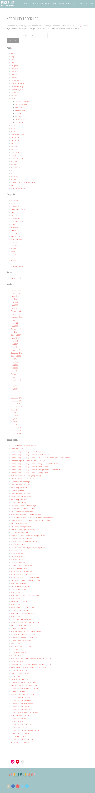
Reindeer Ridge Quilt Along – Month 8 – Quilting (30, 452)
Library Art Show (17, 448)
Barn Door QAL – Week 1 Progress (24, 613)
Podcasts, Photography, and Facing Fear (26, 529)
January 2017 (16, 350)
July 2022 (14, 299)
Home (13, 125)
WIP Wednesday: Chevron (21, 706)
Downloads (15, 206)
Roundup (14, 248)
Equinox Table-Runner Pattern (22, 496)
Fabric (13, 212)
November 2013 (17, 401)
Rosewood (15, 164)
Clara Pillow (16, 74)
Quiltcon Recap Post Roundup (22, 538)
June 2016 (15, 362)
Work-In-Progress (18, 266)
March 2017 (15, 347)
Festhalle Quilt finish (19, 490)
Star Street (15, 176)
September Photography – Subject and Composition (31, 667)
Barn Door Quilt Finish (19, 583)
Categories (15, 65)
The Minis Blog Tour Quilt (21, 532)
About (13, 53)
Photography (16, 236)
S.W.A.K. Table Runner (19, 502)
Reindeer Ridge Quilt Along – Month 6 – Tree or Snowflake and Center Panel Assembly (45, 457)
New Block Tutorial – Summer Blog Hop (26, 505)
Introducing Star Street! (20, 487)
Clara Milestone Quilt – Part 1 (23, 493)
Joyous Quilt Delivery (19, 628)
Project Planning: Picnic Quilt (22, 715)
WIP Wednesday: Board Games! (23, 574)
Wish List (14, 263)
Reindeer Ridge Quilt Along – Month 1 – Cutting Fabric (32, 472)
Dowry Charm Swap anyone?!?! (23, 640)
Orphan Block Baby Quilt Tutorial (24, 478)
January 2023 (16, 293)
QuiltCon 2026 (17, 155)
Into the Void (20, 107)
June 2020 (15, 323)
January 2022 (16, 314)
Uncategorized (17, 257)
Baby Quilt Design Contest (21, 673)
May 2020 (15, 326)
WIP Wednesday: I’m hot (20, 718)
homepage (78, 26)
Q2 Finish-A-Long (18, 721)
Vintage (14, 260)
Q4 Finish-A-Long (18, 661)
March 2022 (15, 308)
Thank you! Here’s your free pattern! (25, 182)
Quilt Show (15, 245)
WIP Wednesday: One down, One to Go (26, 730)
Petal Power (16, 146)
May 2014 (15, 389)
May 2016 (15, 365)
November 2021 (17, 317)
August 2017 (16, 338)
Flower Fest (15, 92)
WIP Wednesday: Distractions (23, 709)
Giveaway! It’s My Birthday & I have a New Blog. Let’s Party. (34, 664)
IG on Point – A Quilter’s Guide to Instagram (28, 514)
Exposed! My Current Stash (21, 697)
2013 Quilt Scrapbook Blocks (22, 625)
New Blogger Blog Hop (20, 568)
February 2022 (16, 311)
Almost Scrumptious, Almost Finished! (25, 634)
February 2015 (16, 380)
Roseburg (19, 116)
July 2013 (14, 413)
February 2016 (16, 374)
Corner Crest (16, 80)
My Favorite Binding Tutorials (22, 526)
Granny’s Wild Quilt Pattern (22, 727)
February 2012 (16, 428)
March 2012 (15, 425)
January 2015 (16, 383)
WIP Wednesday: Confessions (23, 724)
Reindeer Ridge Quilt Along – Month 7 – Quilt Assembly (33, 454)
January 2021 (16, 320)
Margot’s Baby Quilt (19, 562)
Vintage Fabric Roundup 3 (21, 742)
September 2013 (17, 407)
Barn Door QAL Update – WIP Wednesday (27, 595)
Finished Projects (18, 89)
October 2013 (16, 404)
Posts (13, 149)
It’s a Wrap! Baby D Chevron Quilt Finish (27, 694)
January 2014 (16, 395)
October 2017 (16, 335)
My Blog (14, 143)
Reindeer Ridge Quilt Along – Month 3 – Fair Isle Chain (32, 466)
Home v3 (14, 131)
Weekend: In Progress (19, 691)
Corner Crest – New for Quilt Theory (25, 508)
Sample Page (16, 167)
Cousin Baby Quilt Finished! (22, 733)
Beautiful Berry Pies (19, 559)
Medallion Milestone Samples (22, 481)
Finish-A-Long (16, 218)
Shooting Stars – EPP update (22, 646)
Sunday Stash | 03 (17, 598)
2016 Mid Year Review (20, 523)
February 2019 (16, 329)
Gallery (14, 98)
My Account (15, 137)
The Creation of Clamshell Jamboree (25, 445)
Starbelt (14, 179)
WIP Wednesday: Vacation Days (23, 739)
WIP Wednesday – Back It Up (22, 571)
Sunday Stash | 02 (17, 604)
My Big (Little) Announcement (22, 586)
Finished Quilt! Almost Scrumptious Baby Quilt (29, 631)
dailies (13, 203)
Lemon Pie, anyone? (18, 556)
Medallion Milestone (19, 134)
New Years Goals (17, 550)
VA (12, 185)
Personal (14, 233)
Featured (14, 215)
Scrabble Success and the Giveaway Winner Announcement (34, 658)
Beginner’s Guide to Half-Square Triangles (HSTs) (30, 535)
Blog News (15, 200)
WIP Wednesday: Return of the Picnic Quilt (28, 577)
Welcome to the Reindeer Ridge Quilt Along (28, 475)
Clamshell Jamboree (23, 101)
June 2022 (15, 302)
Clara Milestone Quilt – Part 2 (23, 484)
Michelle (14, 278)
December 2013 (17, 398)
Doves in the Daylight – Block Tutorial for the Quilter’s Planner (35, 517)
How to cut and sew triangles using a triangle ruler (30, 547)
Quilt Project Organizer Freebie (23, 619)
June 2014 (15, 386)
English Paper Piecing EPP (21, 209)
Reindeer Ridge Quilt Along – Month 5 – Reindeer (30, 460)
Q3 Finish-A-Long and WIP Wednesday (26, 712)
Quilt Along (15, 242)
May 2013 (15, 419)
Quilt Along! (16, 152)
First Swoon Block (18, 655)
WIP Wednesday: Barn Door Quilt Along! (27, 622)
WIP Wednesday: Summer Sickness (24, 682)
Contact (14, 77)
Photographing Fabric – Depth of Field (26, 685)
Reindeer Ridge (17, 161)
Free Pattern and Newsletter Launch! (25, 541)
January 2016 (16, 377)
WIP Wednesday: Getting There (23, 703)
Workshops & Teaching (20, 188)
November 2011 (17, 431)
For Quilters (15, 95)
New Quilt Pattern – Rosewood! (23, 511)
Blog (13, 56)
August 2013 (16, 410)
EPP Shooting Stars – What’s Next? (24, 607)
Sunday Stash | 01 (17, 616)
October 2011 (16, 434)
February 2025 (16, 290)
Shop (13, 170)
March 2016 (15, 371)
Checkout (14, 68)
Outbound (19, 113)
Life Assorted (16, 676)
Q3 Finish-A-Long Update (21, 670)
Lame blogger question (20, 652)
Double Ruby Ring (18, 86)
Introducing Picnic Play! (20, 499)
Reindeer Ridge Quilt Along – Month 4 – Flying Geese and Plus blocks (38, 463)
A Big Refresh (16, 643)
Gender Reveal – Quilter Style (23, 565)
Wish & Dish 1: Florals (19, 736)
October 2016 (16, 356)
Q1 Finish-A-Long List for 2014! (23, 610)
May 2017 (15, 344)
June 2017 (15, 341)
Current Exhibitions (18, 83)
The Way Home (21, 119)
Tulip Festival (20, 122)
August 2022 (16, 296)
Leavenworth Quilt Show (20, 679)
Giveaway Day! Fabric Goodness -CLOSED (27, 580)
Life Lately (15, 649)
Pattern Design (17, 230)
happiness (15, 227)
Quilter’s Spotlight (18, 158)
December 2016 (17, 353)
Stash (13, 251)
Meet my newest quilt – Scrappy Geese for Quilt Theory (32, 520)
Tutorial (14, 254)
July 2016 (14, 359)
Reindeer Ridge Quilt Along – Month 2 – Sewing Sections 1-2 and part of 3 (39, 469)
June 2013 (15, 416)
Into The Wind (20, 110)
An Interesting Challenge (21, 601)
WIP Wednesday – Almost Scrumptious (26, 637)
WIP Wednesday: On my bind (22, 700)
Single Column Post (18, 553)
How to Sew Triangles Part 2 (22, 544)
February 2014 (16, 392)
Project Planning (17, 239)
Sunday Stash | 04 (17, 592)
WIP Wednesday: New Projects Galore (26, 688)
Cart (12, 59)
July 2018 (14, 332)
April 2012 (15, 422)
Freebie (14, 224)
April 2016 (15, 368)
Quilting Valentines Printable (22, 589)
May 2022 (15, 305)
